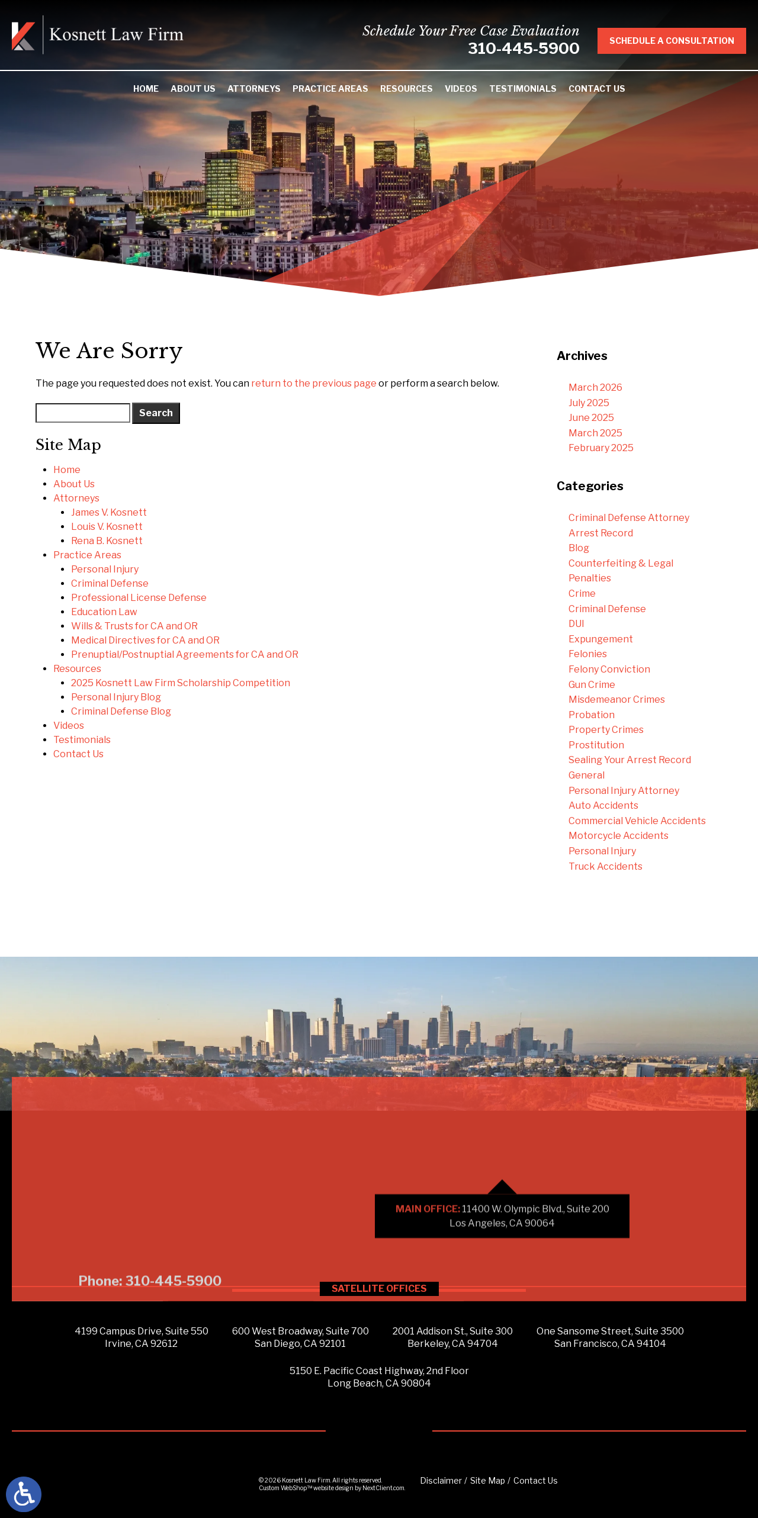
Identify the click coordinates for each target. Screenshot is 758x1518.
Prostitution (596, 745)
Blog (578, 548)
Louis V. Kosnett (107, 526)
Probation (591, 715)
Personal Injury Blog (116, 697)
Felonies (587, 654)
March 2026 (595, 387)
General (586, 775)
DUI (576, 623)
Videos (461, 88)
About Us (193, 88)
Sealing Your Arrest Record (629, 760)
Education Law (104, 612)
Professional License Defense (139, 597)
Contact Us (596, 88)
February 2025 (601, 448)
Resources (406, 88)
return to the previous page (314, 383)
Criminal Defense (110, 583)
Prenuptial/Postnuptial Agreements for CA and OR (184, 654)
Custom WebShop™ (285, 1487)
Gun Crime (591, 684)
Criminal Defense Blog (121, 711)
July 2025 (588, 403)
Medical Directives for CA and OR (145, 640)
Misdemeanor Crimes (616, 699)
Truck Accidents (605, 866)
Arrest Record (600, 533)
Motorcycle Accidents (618, 835)
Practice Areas (330, 88)
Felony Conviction (609, 669)
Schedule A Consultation (681, 41)
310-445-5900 (533, 48)
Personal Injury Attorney (623, 790)
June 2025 (591, 417)
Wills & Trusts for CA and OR (134, 626)
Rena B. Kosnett (107, 540)
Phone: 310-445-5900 (149, 1401)
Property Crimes (606, 729)
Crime (582, 593)
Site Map (487, 1480)
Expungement (600, 639)
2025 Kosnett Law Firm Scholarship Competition (180, 683)
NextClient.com (383, 1487)
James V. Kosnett (109, 512)
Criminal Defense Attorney (628, 517)
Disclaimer (441, 1480)
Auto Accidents (603, 805)
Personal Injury (105, 569)
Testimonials (523, 88)
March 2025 (595, 433)
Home (146, 88)
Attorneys (254, 88)
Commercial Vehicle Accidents (637, 820)
